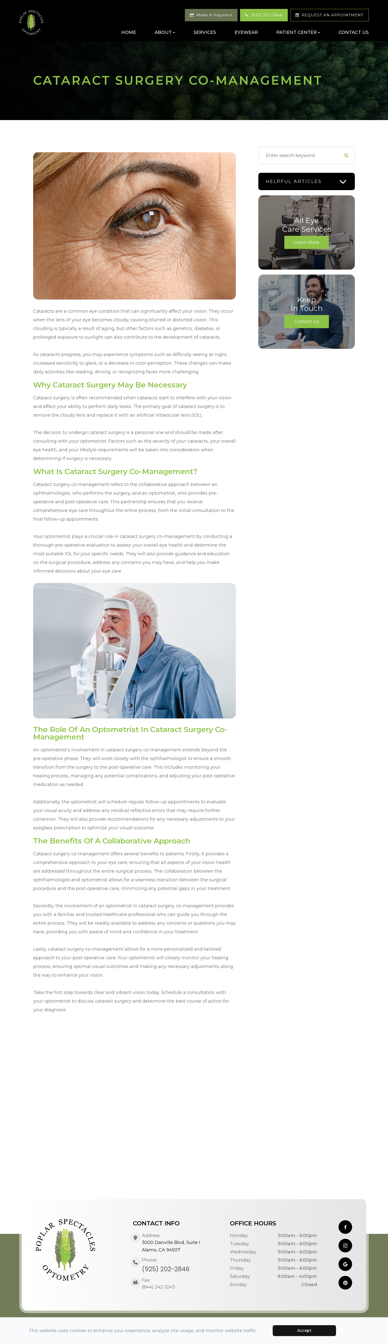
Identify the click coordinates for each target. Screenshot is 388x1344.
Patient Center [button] (298, 32)
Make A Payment (214, 15)
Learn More (306, 242)
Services (205, 32)
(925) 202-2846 (267, 15)
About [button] (165, 32)
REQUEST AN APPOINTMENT (333, 15)
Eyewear (246, 32)
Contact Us (354, 32)
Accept (304, 1330)
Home (128, 32)
